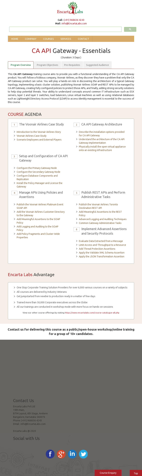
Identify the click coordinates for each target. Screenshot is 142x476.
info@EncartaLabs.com (74, 23)
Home (14, 38)
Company (30, 38)
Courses (48, 38)
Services (65, 38)
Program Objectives (47, 65)
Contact (83, 38)
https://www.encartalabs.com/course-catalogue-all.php (92, 312)
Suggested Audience (97, 65)
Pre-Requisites (72, 65)
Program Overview (21, 65)
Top (136, 473)
